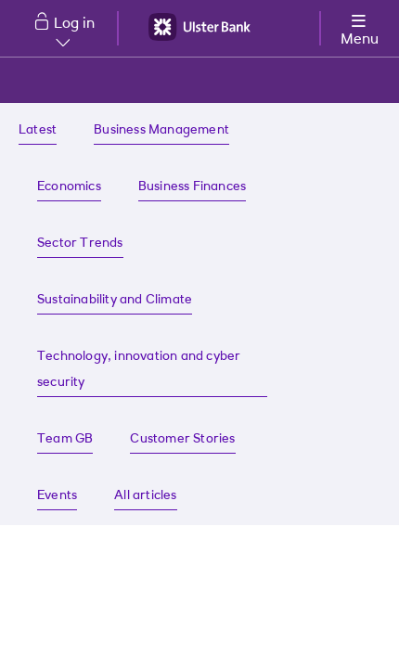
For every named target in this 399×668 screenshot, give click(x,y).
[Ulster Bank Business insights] (38, 131)
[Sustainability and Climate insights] (114, 301)
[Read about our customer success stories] (182, 440)
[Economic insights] (69, 187)
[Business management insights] (161, 131)
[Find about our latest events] (57, 496)
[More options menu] (359, 26)
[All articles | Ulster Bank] (145, 496)
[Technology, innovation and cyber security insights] (152, 370)
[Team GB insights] (65, 440)
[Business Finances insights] (192, 187)
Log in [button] (74, 31)
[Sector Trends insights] (80, 244)
